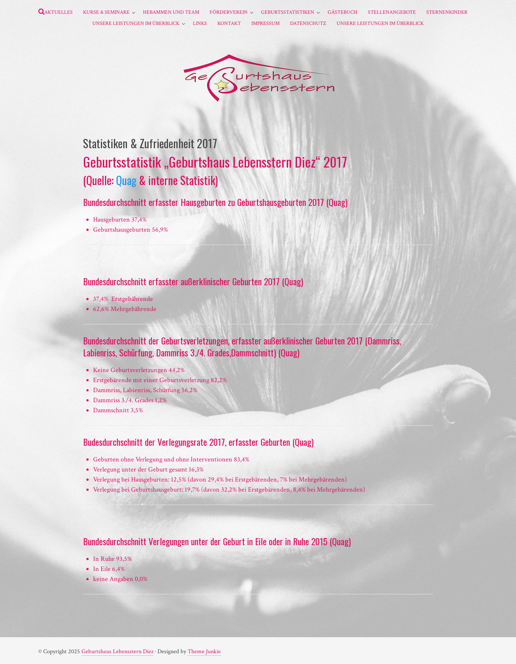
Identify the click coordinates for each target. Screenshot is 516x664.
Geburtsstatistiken (287, 12)
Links (200, 23)
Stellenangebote (392, 12)
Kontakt (229, 23)
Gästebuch (342, 12)
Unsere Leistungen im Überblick (135, 23)
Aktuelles (58, 12)
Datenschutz (308, 23)
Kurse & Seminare (106, 12)
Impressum (265, 23)
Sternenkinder (447, 12)
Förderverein (229, 12)
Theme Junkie (204, 651)
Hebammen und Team (171, 12)
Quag (126, 180)
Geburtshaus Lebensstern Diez (117, 651)
